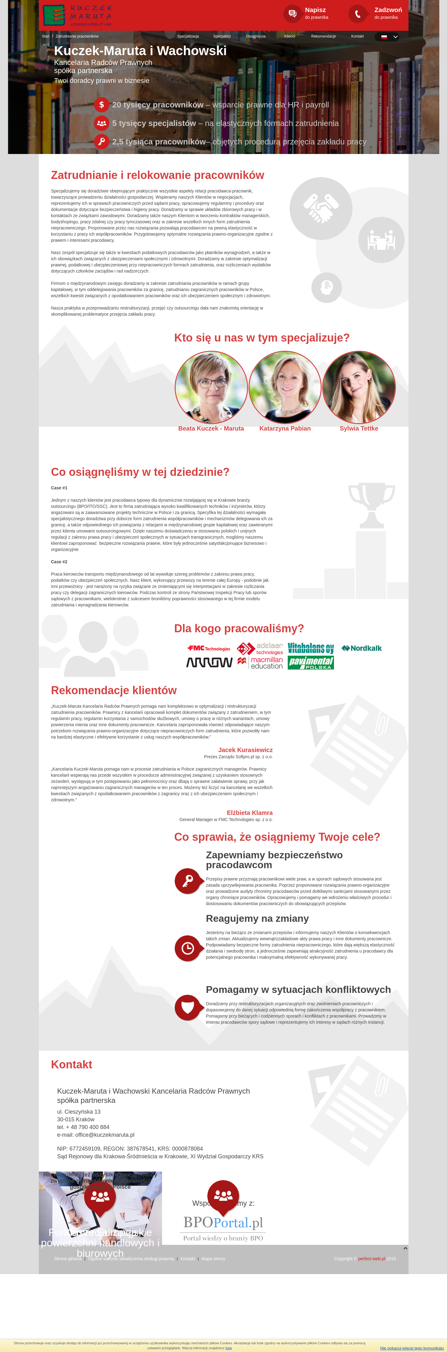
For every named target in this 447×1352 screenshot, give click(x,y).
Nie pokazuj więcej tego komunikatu (412, 1348)
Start (46, 36)
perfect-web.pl (371, 1336)
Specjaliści (222, 36)
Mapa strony (213, 1336)
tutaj (229, 1348)
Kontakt (357, 36)
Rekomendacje (323, 36)
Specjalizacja (188, 36)
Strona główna (68, 1336)
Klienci (289, 36)
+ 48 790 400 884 (88, 1127)
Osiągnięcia (256, 36)
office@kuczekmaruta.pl (105, 1135)
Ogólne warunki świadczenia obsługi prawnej (131, 1336)
